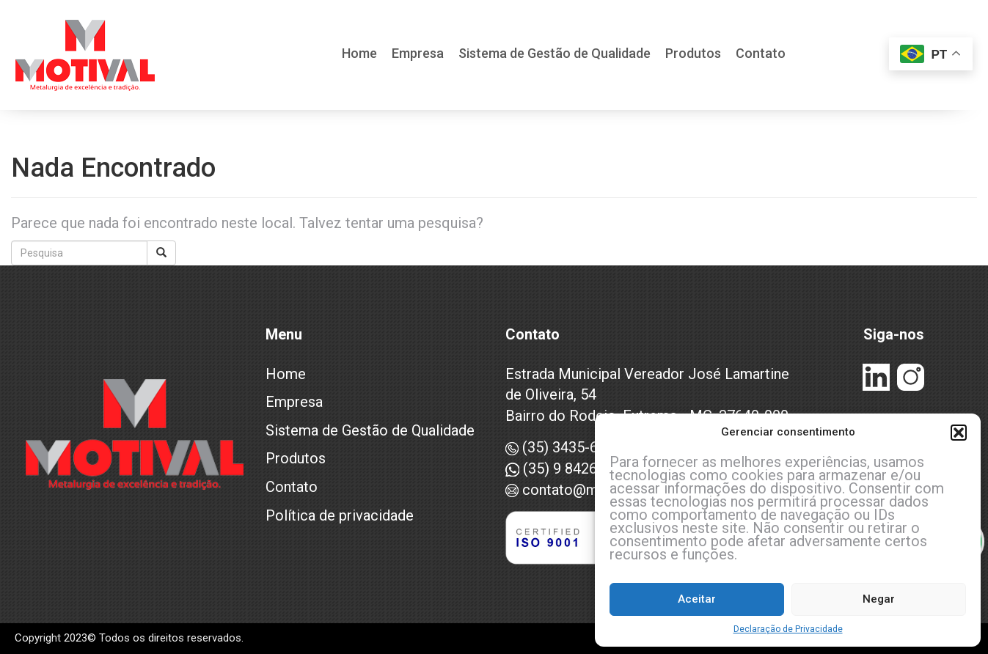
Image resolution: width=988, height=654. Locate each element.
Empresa (418, 54)
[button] (958, 432)
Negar (879, 599)
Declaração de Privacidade (788, 629)
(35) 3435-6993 (563, 447)
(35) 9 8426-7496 (569, 468)
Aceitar (697, 599)
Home (359, 54)
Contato (761, 54)
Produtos (693, 54)
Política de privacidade (340, 515)
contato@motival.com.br (594, 490)
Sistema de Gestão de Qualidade (554, 54)
